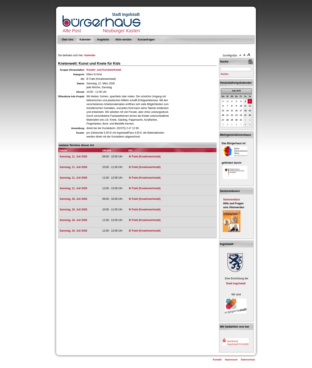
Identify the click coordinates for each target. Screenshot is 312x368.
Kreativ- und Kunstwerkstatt (103, 69)
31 (241, 120)
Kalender (85, 39)
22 (232, 115)
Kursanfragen (146, 39)
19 (250, 110)
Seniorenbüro (231, 199)
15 (232, 110)
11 (245, 106)
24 (241, 115)
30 (227, 101)
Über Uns (67, 39)
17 (241, 110)
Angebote (103, 39)
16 (236, 110)
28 (227, 120)
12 (250, 106)
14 (227, 110)
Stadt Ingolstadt (236, 283)
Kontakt (217, 359)
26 (250, 115)
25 (245, 115)
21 (227, 115)
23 (236, 115)
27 (223, 120)
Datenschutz (248, 359)
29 (223, 101)
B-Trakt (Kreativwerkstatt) (145, 156)
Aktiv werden (123, 39)
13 (223, 110)
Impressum (231, 359)
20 (223, 115)
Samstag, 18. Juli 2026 (73, 198)
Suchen (224, 74)
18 (245, 110)
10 (241, 106)
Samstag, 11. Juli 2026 (73, 156)
